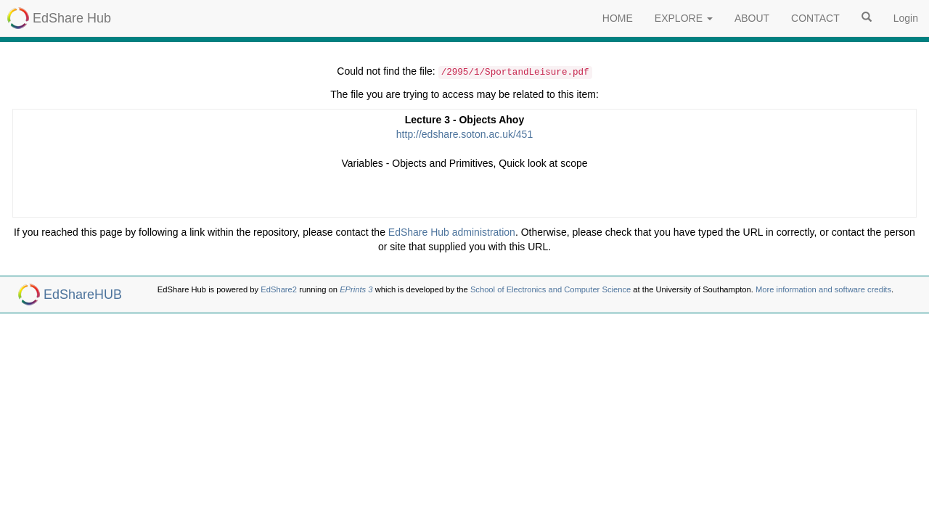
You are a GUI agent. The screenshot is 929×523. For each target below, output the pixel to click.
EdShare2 (279, 289)
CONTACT (815, 18)
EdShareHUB (83, 294)
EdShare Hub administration (451, 232)
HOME (617, 18)
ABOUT (751, 18)
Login (905, 18)
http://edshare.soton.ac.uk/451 (464, 134)
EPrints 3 (356, 289)
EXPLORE (684, 18)
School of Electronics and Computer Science (550, 289)
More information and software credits (823, 289)
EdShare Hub (72, 18)
